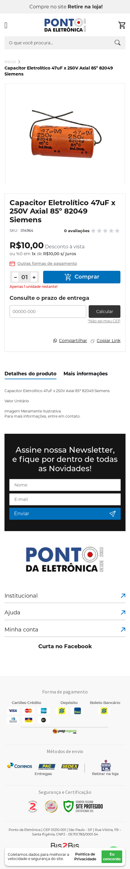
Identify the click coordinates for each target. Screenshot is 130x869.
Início (10, 61)
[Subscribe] (65, 514)
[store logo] (65, 25)
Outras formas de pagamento (47, 264)
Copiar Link (108, 340)
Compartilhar (73, 340)
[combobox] (65, 42)
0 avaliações (77, 230)
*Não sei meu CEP (104, 321)
